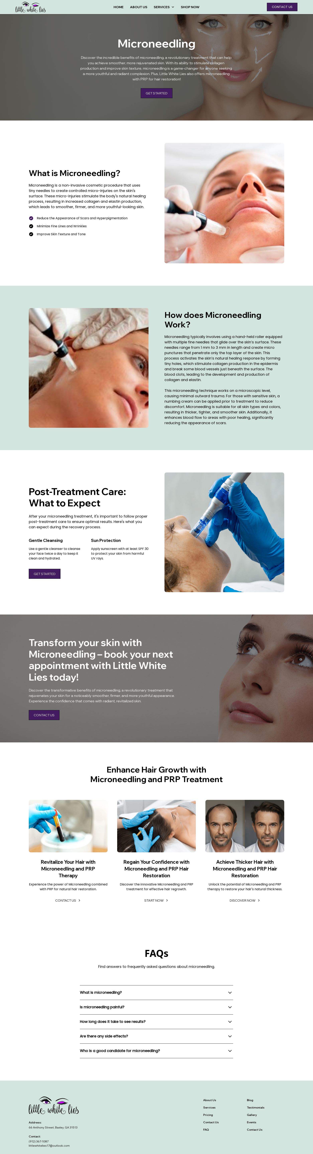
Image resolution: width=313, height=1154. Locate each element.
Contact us (282, 7)
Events (251, 1122)
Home (119, 7)
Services (209, 1107)
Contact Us (211, 1122)
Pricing (208, 1115)
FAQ (206, 1129)
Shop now (190, 7)
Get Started (156, 93)
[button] (164, 7)
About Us (138, 7)
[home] (45, 7)
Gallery (252, 1115)
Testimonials (255, 1107)
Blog (250, 1100)
